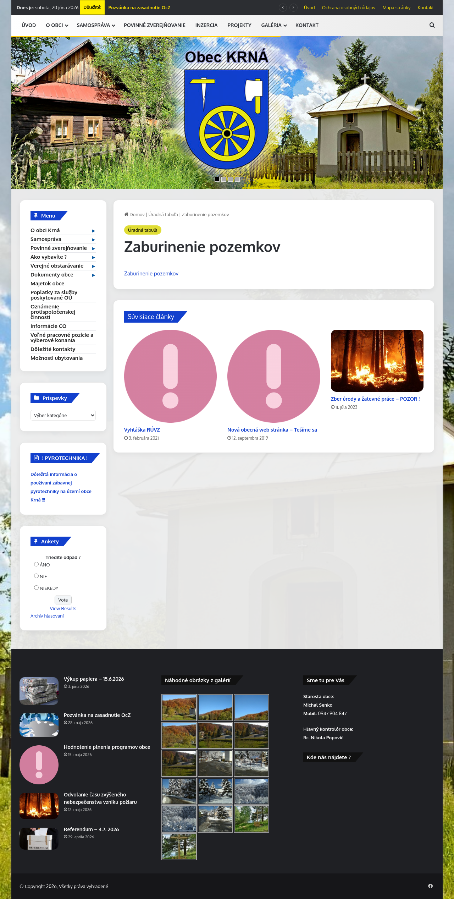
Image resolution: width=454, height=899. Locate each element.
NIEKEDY (49, 588)
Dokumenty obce (52, 274)
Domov (134, 214)
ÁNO (45, 565)
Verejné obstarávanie (57, 265)
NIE (43, 576)
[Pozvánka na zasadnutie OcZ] (39, 725)
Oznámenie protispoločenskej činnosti (53, 312)
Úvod (309, 7)
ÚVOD (29, 25)
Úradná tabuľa (163, 214)
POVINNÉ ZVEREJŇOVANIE (155, 25)
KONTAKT (307, 25)
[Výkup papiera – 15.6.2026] (39, 691)
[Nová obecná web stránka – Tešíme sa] (273, 376)
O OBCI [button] (54, 25)
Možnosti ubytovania (57, 358)
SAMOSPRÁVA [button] (93, 25)
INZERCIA (206, 25)
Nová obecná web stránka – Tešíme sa (272, 430)
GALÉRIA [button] (271, 25)
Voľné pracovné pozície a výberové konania (62, 337)
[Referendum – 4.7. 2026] (39, 839)
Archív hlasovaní (47, 616)
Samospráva (46, 239)
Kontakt (426, 7)
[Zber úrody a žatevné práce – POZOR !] (377, 360)
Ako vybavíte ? (49, 256)
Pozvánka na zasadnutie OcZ (139, 7)
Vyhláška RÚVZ (142, 430)
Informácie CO (48, 326)
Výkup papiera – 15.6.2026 (94, 679)
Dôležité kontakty (53, 349)
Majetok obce (47, 283)
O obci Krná (45, 230)
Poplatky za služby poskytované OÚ (54, 295)
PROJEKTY (239, 25)
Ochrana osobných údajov (349, 7)
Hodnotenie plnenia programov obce (107, 747)
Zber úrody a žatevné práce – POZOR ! (375, 399)
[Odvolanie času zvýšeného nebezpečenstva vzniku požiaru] (39, 806)
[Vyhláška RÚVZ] (170, 376)
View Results (63, 608)
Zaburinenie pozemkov (151, 273)
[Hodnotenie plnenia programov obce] (39, 764)
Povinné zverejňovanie (59, 248)
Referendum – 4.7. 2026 (91, 829)
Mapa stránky (397, 7)
